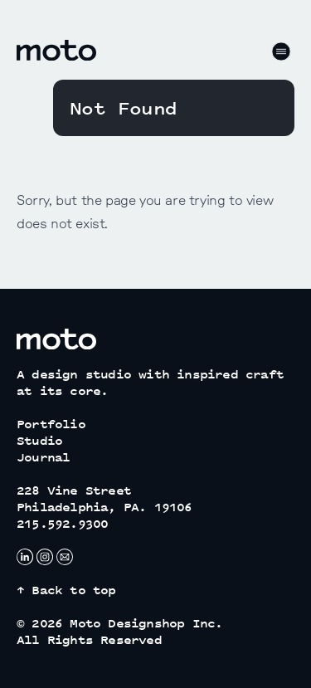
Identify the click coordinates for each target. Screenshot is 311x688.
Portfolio (51, 423)
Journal (43, 457)
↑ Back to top (66, 589)
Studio (39, 440)
